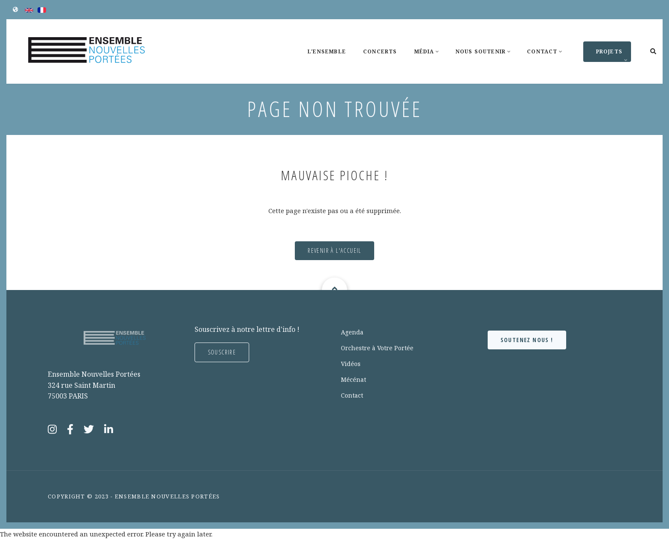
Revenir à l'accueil (334, 250)
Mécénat (353, 379)
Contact (545, 59)
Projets (606, 55)
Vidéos (351, 364)
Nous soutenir (484, 59)
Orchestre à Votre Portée (377, 348)
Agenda (352, 332)
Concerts (380, 51)
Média (428, 59)
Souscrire (222, 352)
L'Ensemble (327, 51)
